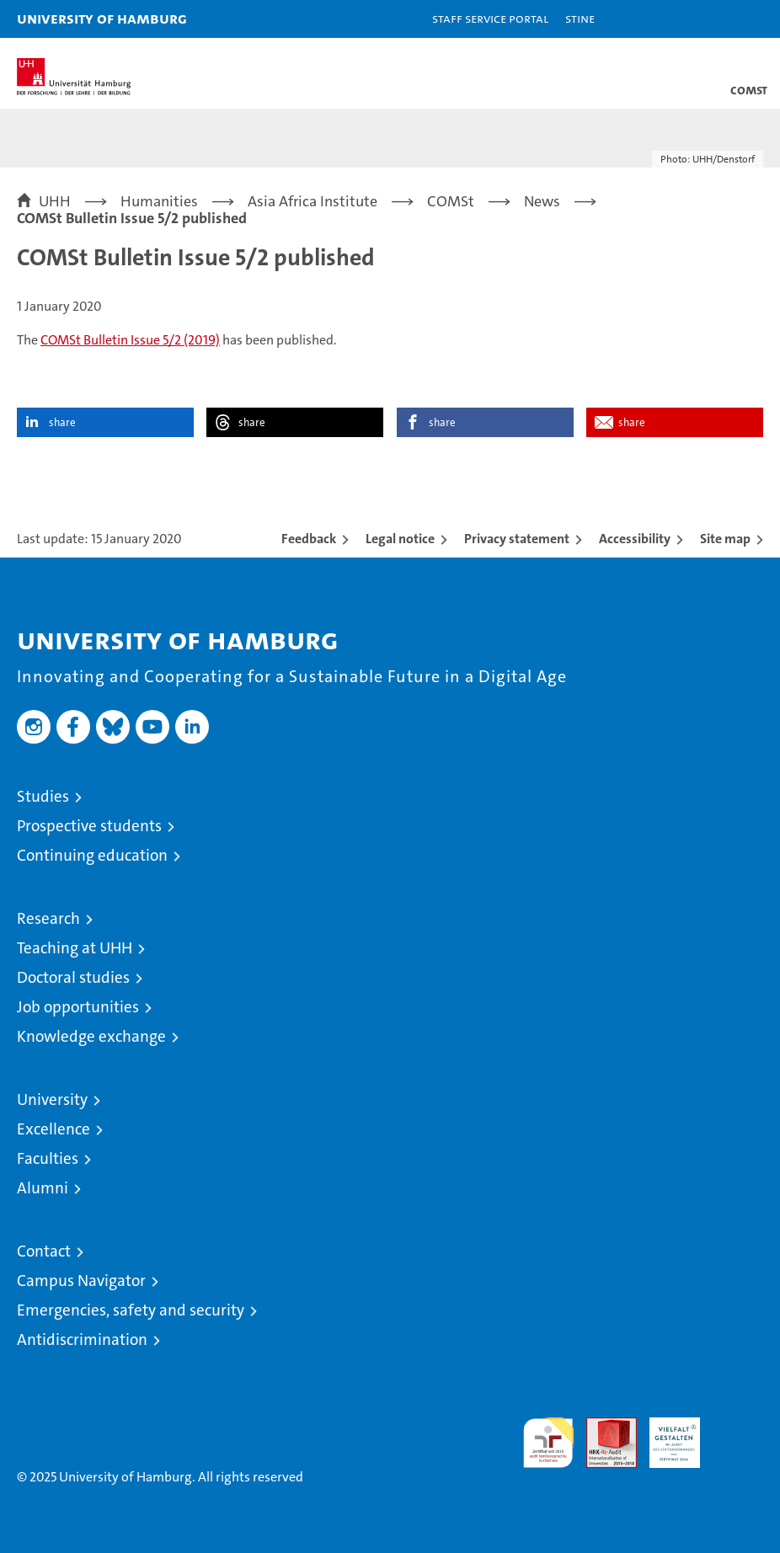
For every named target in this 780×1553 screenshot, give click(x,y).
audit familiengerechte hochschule (548, 1442)
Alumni (42, 1187)
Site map (725, 538)
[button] (714, 19)
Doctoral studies (73, 977)
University (52, 1099)
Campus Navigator (81, 1280)
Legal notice (400, 538)
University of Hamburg (102, 18)
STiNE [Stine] (580, 18)
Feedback (308, 538)
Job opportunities (78, 1006)
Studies (43, 796)
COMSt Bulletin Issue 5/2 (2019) (130, 340)
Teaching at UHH (74, 947)
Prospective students (89, 825)
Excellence (53, 1128)
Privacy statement (516, 538)
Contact (44, 1251)
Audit (602, 1426)
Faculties (47, 1158)
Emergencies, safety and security (130, 1310)
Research (48, 918)
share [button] (62, 422)
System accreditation (738, 1435)
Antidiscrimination (82, 1339)
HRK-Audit (665, 1435)
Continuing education (92, 855)
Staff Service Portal (490, 18)
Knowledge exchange (91, 1036)
